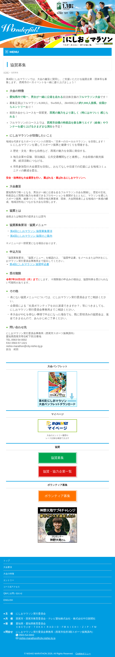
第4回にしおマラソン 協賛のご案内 (31, 235)
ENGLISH (8, 600)
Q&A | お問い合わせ (12, 593)
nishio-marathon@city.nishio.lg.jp (37, 638)
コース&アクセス (11, 587)
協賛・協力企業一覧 (57, 471)
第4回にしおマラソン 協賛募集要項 (31, 231)
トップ (6, 560)
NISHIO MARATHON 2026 (39, 653)
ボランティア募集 (57, 496)
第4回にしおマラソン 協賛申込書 (29, 264)
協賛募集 (57, 458)
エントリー (8, 580)
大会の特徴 (8, 573)
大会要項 (7, 567)
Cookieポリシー (83, 653)
